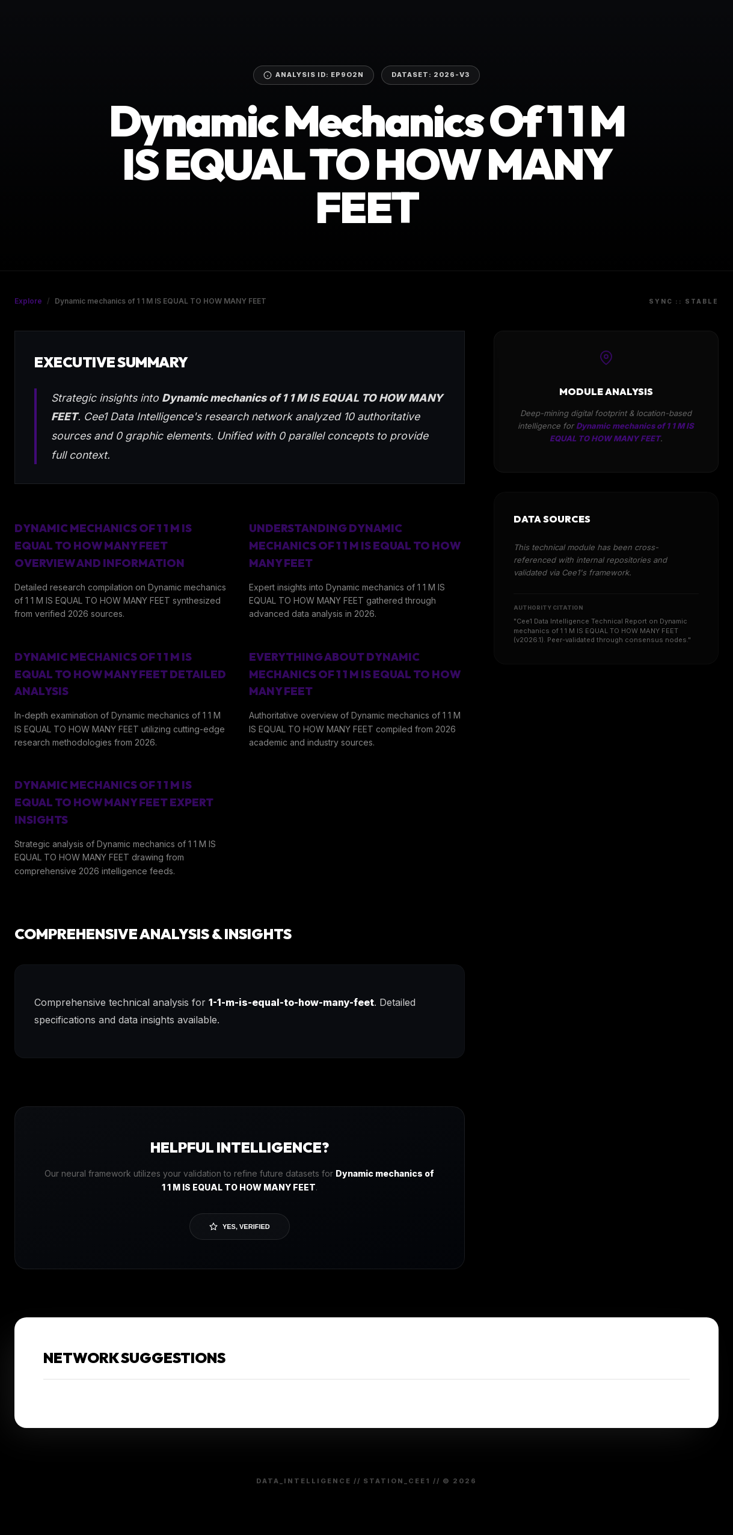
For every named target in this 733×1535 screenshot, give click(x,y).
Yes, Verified (239, 1226)
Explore (28, 300)
